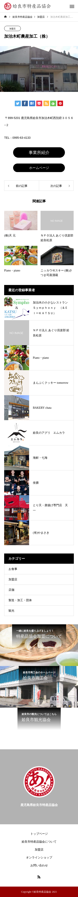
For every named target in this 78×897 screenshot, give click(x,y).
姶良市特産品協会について (39, 841)
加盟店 (12, 28)
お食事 (13, 569)
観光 (11, 610)
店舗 (11, 589)
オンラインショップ (39, 857)
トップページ (39, 833)
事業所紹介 (39, 152)
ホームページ (39, 168)
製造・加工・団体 (20, 600)
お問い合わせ (39, 865)
